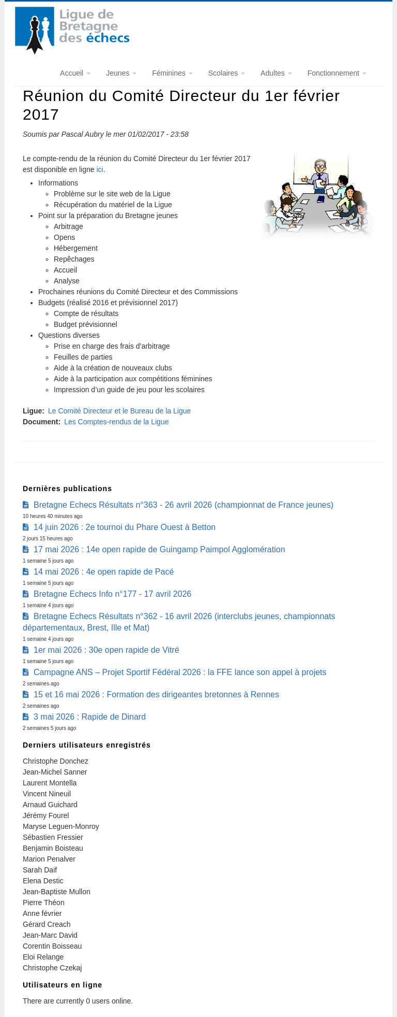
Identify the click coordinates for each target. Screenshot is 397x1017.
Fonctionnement (337, 73)
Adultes (276, 73)
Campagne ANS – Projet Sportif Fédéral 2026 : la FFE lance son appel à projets (180, 672)
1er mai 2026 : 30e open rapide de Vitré (106, 650)
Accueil (75, 73)
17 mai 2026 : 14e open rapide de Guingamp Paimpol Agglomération (159, 549)
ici (99, 169)
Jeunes (121, 73)
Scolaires (226, 73)
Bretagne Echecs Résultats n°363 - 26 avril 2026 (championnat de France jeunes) (183, 504)
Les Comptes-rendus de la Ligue (116, 422)
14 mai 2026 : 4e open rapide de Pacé (104, 571)
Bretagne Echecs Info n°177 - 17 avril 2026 (112, 594)
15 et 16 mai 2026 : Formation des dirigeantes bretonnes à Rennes (156, 694)
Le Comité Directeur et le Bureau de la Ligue (119, 411)
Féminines (172, 73)
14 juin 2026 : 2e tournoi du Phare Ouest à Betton (125, 527)
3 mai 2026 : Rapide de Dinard (90, 716)
